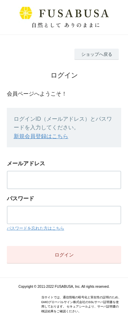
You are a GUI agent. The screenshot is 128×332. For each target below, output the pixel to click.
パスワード (20, 198)
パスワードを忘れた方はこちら (35, 228)
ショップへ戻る (96, 54)
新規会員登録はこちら (41, 136)
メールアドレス (26, 163)
